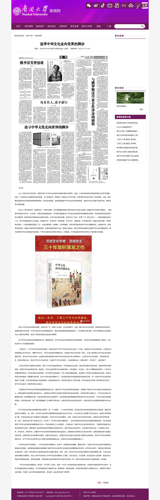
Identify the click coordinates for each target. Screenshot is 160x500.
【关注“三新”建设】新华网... (127, 143)
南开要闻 (29, 26)
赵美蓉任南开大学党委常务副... (128, 123)
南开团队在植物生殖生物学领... (128, 148)
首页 (18, 26)
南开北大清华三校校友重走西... (128, 152)
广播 (109, 26)
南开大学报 (87, 26)
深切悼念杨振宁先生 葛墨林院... (128, 160)
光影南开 (63, 26)
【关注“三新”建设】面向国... (127, 139)
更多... (142, 109)
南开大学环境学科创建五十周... (128, 135)
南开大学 (29, 36)
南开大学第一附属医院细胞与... (128, 131)
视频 (98, 26)
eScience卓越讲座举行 (124, 127)
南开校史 (51, 26)
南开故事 (74, 26)
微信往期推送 (121, 106)
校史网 (93, 492)
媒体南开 (40, 26)
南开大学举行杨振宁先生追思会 (128, 156)
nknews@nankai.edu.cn (62, 492)
